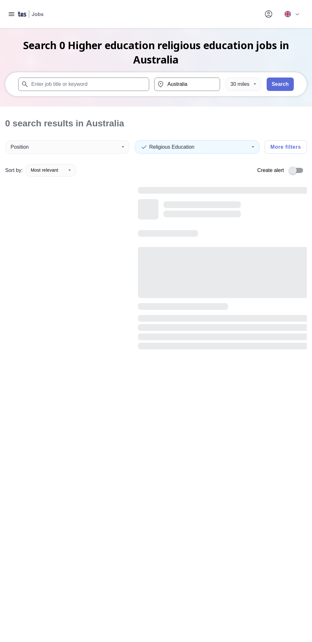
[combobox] (83, 84)
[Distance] (243, 84)
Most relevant (51, 170)
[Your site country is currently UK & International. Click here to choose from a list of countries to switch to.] (291, 14)
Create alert (270, 170)
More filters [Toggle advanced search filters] (285, 147)
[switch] (298, 170)
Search (280, 84)
